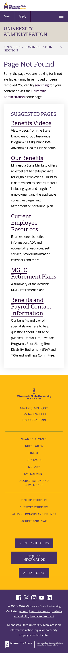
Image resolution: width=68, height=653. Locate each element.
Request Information (34, 557)
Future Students (34, 500)
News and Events (34, 439)
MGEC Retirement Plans (33, 273)
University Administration (25, 31)
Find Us (34, 453)
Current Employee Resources (24, 223)
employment (34, 474)
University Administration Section (33, 48)
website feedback (42, 616)
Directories (34, 446)
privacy (23, 611)
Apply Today (34, 573)
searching (42, 85)
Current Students (34, 507)
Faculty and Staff (34, 521)
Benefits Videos (31, 123)
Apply (22, 16)
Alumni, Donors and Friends (34, 514)
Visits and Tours (34, 543)
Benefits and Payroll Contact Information (31, 307)
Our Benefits (27, 158)
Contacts (34, 460)
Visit (7, 16)
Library (34, 466)
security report (40, 611)
